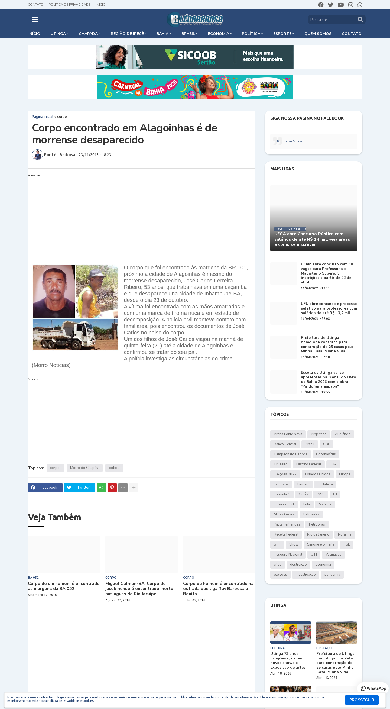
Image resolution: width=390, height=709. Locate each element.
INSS (320, 494)
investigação (306, 574)
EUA (333, 464)
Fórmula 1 (282, 494)
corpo (62, 116)
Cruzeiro (281, 464)
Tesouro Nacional (288, 554)
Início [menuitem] (34, 33)
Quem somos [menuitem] (318, 33)
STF (277, 544)
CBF (326, 444)
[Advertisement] (141, 217)
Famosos (281, 484)
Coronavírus (326, 454)
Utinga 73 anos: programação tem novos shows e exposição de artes (288, 661)
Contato (35, 4)
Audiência (342, 434)
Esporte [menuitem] (282, 33)
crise (277, 564)
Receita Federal (286, 534)
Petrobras (317, 524)
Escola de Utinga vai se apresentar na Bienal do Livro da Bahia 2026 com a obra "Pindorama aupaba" (328, 379)
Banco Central (285, 444)
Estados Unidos (317, 474)
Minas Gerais (284, 514)
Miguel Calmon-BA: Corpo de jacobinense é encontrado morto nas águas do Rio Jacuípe (139, 589)
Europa (344, 474)
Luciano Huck (284, 504)
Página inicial (42, 116)
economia (323, 564)
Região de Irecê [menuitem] (127, 33)
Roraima (345, 534)
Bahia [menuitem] (162, 33)
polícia (114, 467)
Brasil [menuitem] (188, 33)
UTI (314, 554)
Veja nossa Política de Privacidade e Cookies (62, 700)
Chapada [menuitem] (88, 33)
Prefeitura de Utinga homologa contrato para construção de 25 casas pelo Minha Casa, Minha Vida (327, 345)
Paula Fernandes (287, 524)
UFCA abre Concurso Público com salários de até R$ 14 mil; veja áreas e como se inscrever (312, 239)
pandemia (332, 574)
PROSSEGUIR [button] (361, 699)
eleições (280, 574)
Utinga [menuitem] (58, 33)
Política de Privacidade (69, 4)
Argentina (318, 434)
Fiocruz (303, 484)
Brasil (309, 444)
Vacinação (334, 554)
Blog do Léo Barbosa (290, 141)
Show (293, 544)
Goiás (303, 494)
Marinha (325, 504)
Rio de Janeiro (318, 534)
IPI (335, 494)
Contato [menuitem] (352, 33)
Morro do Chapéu (84, 467)
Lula (306, 504)
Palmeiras (311, 514)
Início (101, 4)
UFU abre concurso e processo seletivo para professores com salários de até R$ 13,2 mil (329, 308)
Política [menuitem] (251, 33)
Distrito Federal (308, 464)
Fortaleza (325, 484)
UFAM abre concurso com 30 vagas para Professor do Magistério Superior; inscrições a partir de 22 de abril (327, 273)
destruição (298, 564)
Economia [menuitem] (218, 33)
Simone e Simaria (320, 544)
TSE (346, 544)
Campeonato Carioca (290, 454)
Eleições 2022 (285, 474)
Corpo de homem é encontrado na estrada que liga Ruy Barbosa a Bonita (218, 589)
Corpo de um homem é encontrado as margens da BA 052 (64, 586)
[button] (35, 19)
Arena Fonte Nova (288, 434)
